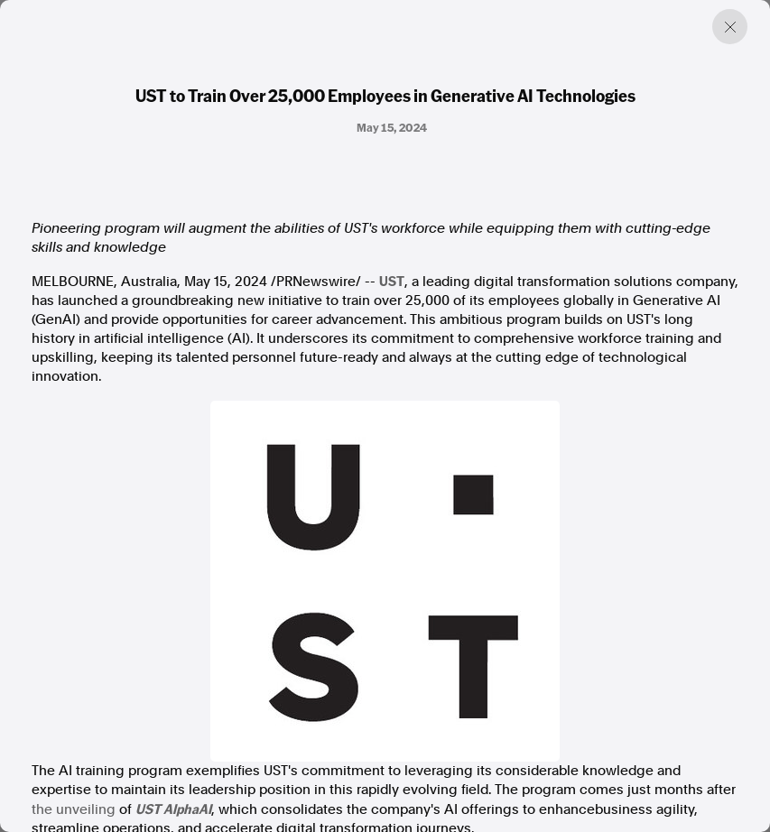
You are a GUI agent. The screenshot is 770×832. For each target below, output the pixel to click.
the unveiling (74, 809)
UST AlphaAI (173, 809)
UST (391, 281)
